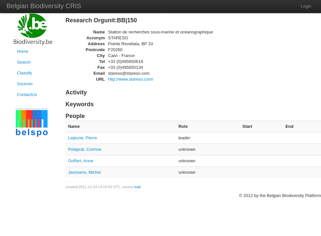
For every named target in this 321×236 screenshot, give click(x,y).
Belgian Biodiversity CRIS (44, 6)
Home (22, 51)
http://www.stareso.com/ (130, 79)
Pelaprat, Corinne (84, 149)
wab (137, 187)
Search (23, 62)
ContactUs (27, 94)
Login (306, 6)
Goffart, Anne (80, 160)
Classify (24, 72)
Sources (25, 83)
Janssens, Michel (84, 172)
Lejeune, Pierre (82, 137)
